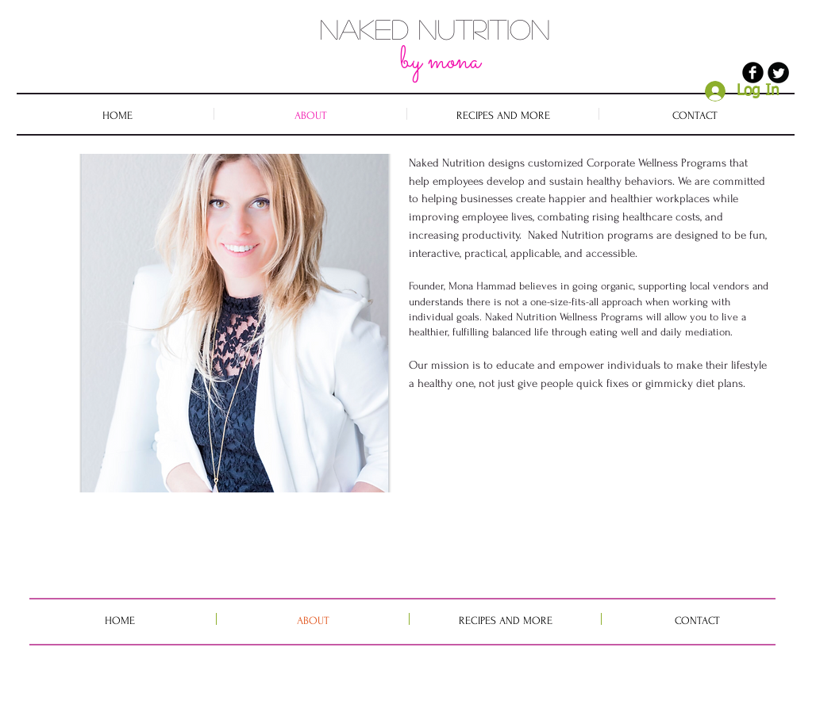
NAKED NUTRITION (435, 28)
